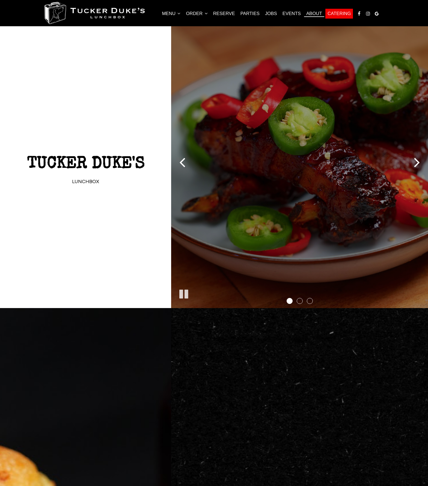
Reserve (224, 13)
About (314, 13)
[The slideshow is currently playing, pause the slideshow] (183, 293)
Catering (339, 13)
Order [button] (196, 13)
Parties (250, 13)
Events (292, 13)
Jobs (271, 13)
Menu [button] (171, 13)
